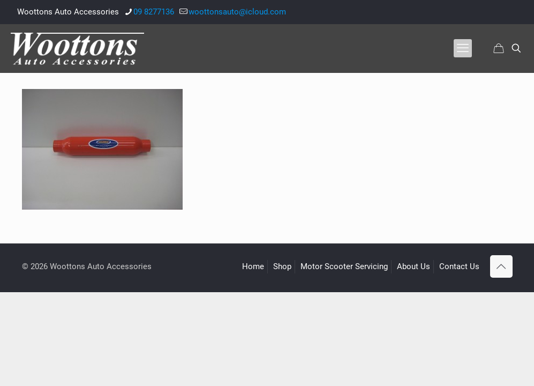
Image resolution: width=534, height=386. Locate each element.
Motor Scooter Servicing (344, 266)
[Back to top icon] (501, 266)
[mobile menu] (463, 48)
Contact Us (459, 266)
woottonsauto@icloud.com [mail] (237, 12)
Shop (282, 266)
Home (253, 266)
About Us (413, 266)
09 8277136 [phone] (153, 12)
